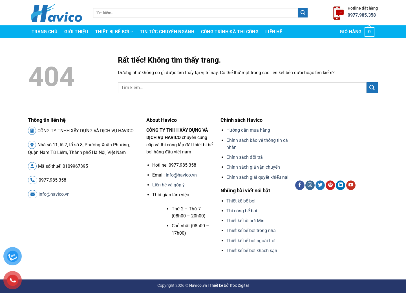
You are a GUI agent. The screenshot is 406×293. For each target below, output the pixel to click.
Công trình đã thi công (230, 31)
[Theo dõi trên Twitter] (320, 185)
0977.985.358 (362, 15)
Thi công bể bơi (241, 210)
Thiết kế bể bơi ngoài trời (250, 240)
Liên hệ (273, 31)
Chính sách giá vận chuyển (253, 167)
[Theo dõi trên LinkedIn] (340, 185)
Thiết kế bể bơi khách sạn (251, 250)
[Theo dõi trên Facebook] (299, 185)
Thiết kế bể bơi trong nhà (251, 230)
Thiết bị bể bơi (114, 32)
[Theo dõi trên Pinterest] (330, 185)
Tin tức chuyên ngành (167, 31)
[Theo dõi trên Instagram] (310, 185)
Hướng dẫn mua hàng (248, 130)
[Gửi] (303, 12)
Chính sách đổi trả (244, 157)
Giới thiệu (76, 31)
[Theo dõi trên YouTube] (351, 185)
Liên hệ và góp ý (168, 185)
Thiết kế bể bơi (240, 201)
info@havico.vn (49, 194)
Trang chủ (45, 31)
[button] (357, 31)
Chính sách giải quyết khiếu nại (257, 177)
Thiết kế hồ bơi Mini (246, 220)
